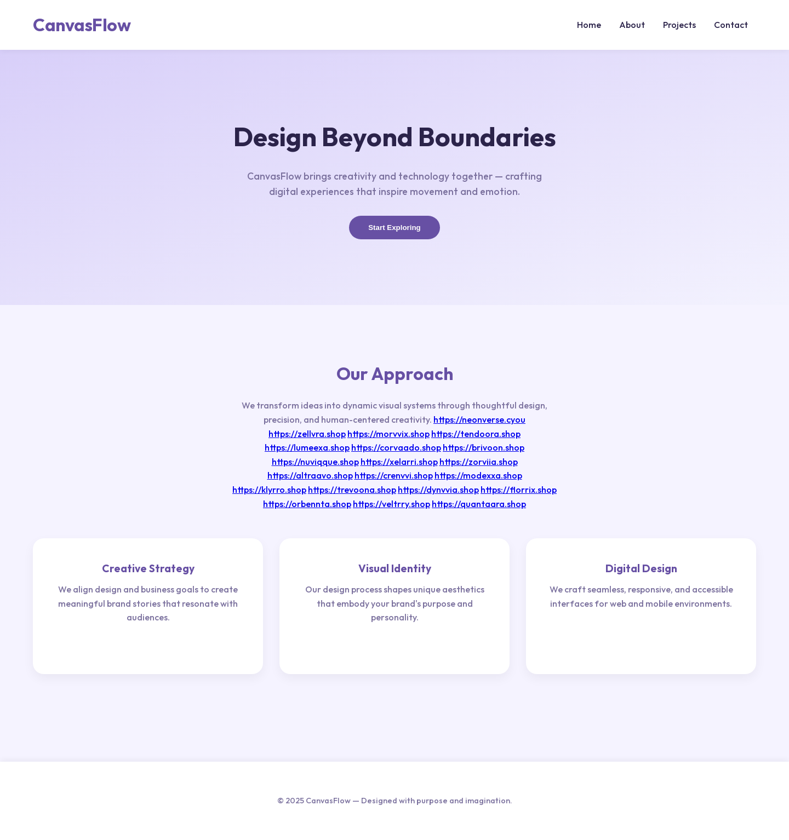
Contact (731, 24)
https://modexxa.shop (478, 475)
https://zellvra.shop (307, 433)
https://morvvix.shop (388, 433)
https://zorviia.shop (478, 461)
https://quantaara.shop (479, 503)
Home (589, 24)
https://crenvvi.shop (394, 475)
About (632, 24)
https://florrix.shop (519, 489)
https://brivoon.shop (483, 447)
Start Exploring (394, 227)
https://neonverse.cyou (479, 419)
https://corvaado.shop (396, 447)
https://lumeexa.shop (307, 447)
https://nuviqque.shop (315, 461)
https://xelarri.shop (399, 461)
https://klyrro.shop (269, 489)
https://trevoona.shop (352, 489)
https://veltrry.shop (391, 503)
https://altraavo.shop (310, 475)
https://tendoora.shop (476, 433)
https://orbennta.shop (307, 503)
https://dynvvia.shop (438, 489)
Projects (679, 24)
